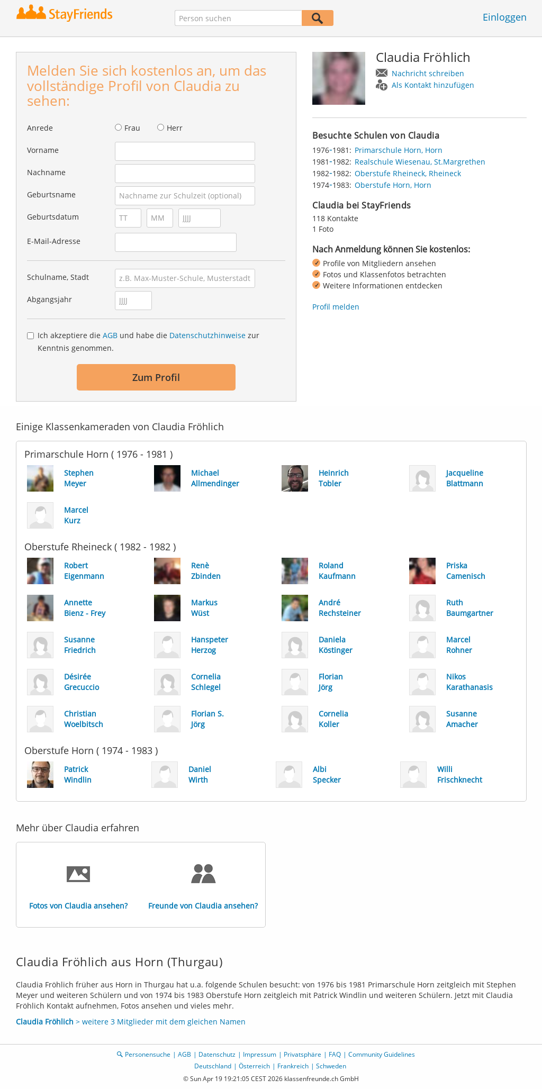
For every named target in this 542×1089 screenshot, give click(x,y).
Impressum (259, 1054)
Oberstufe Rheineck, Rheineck (408, 173)
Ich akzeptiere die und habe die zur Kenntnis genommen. (148, 341)
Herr (175, 128)
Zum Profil (156, 377)
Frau (132, 128)
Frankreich (293, 1065)
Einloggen (505, 17)
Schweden (331, 1065)
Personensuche (147, 1054)
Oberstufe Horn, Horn (393, 185)
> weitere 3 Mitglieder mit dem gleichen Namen (131, 1022)
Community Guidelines (381, 1054)
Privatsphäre (302, 1054)
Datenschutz (217, 1054)
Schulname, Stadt (58, 277)
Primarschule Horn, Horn (398, 150)
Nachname (46, 172)
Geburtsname (51, 194)
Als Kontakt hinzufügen (433, 85)
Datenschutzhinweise (207, 335)
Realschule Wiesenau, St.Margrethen (420, 162)
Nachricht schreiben (428, 73)
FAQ (335, 1054)
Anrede (40, 128)
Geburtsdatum (53, 217)
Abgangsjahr (49, 299)
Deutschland (212, 1065)
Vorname (43, 150)
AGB (110, 335)
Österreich (254, 1065)
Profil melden (335, 307)
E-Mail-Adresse (53, 241)
